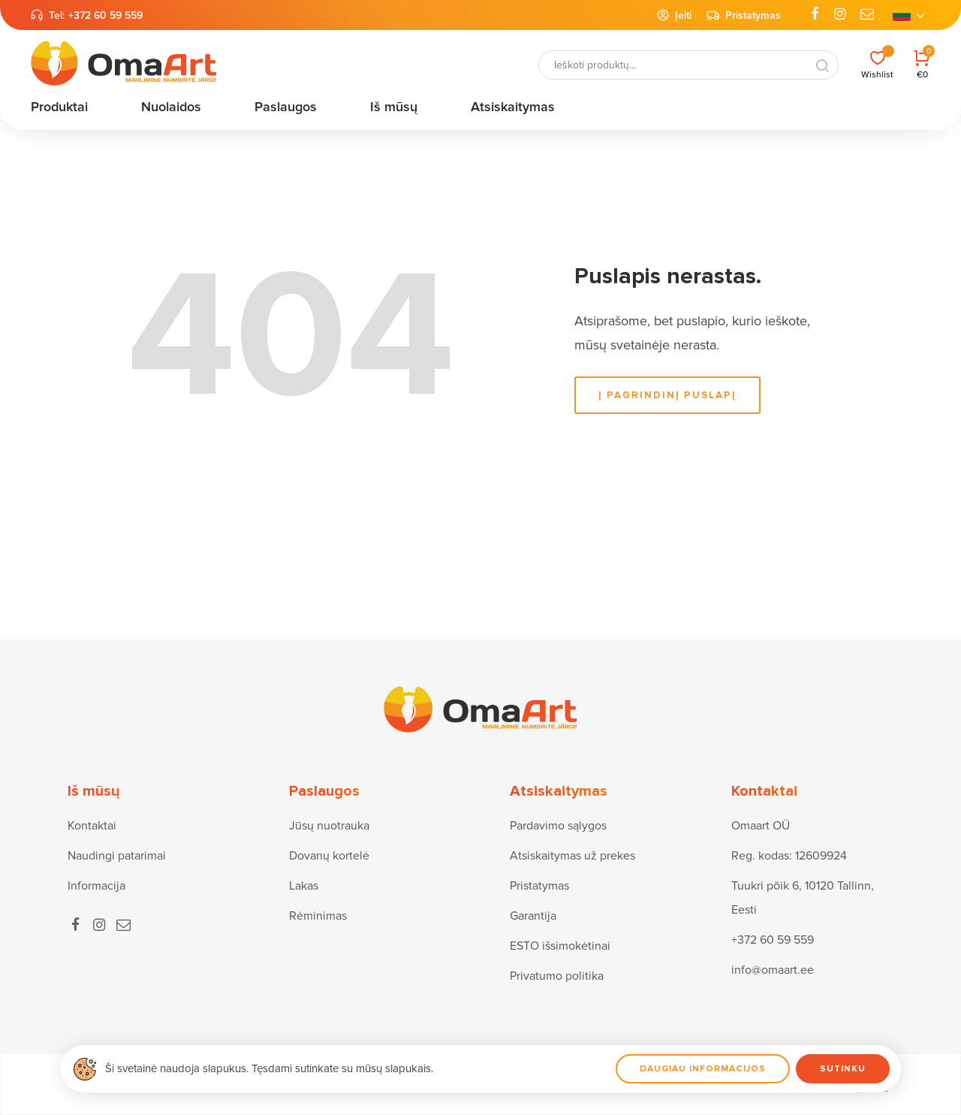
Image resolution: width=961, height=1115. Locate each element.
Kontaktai (92, 825)
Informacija (96, 885)
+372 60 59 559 (105, 15)
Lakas (303, 885)
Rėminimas (318, 915)
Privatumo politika (557, 976)
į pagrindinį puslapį (667, 395)
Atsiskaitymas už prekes (572, 855)
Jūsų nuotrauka (329, 825)
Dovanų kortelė (329, 855)
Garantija (533, 915)
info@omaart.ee (772, 970)
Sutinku (843, 1068)
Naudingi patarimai (117, 855)
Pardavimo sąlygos (558, 825)
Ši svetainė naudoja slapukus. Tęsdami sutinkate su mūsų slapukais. (269, 1068)
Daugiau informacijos (703, 1068)
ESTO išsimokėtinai (560, 945)
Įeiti (673, 15)
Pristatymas (743, 15)
